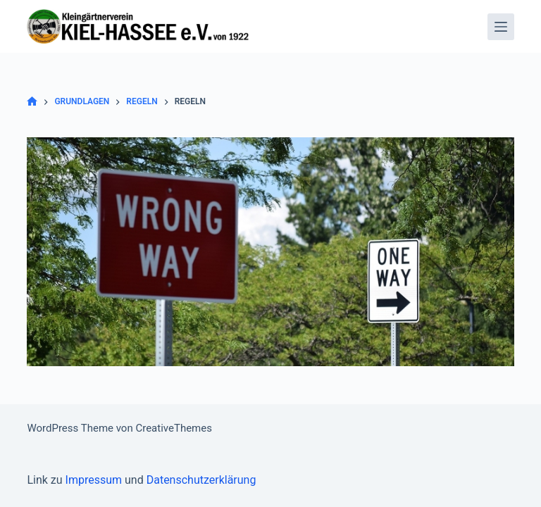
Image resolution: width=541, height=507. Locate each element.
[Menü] (500, 26)
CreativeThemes (173, 428)
